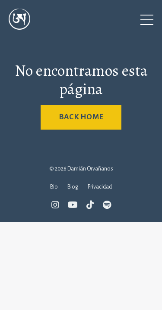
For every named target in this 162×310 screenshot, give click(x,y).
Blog (72, 187)
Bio (54, 187)
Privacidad (100, 187)
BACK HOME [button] (81, 117)
